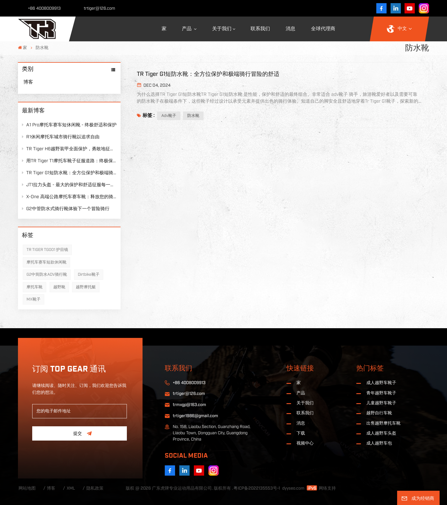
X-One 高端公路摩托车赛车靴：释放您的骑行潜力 (69, 196)
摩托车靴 (34, 287)
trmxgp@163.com (189, 404)
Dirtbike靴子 (88, 275)
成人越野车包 (379, 443)
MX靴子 (33, 299)
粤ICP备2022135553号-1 (256, 488)
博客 (28, 82)
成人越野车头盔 (381, 433)
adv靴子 (168, 116)
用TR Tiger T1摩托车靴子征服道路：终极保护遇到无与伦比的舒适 (69, 160)
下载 (300, 433)
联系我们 (260, 29)
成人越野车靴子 (381, 383)
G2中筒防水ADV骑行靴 (47, 275)
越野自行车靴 (379, 413)
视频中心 (305, 443)
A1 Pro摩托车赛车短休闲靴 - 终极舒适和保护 (69, 124)
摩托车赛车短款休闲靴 (46, 262)
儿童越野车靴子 (381, 403)
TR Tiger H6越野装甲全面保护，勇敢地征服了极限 (69, 148)
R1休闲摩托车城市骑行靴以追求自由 (60, 136)
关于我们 (221, 29)
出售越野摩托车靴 (383, 423)
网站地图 (27, 488)
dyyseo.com (293, 488)
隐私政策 (94, 488)
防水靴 (193, 116)
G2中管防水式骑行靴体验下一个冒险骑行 (65, 208)
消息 (290, 29)
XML (71, 488)
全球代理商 (323, 29)
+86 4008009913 (44, 8)
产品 (187, 29)
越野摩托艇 (86, 287)
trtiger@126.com (99, 8)
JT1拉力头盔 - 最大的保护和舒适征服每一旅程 (69, 184)
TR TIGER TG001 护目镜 (47, 250)
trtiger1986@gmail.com (195, 416)
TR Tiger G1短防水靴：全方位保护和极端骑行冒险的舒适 (69, 172)
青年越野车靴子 (381, 393)
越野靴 (59, 287)
